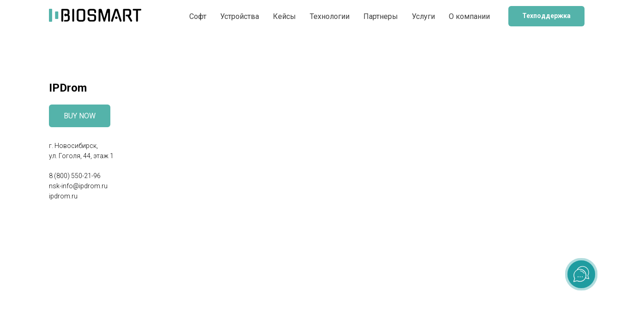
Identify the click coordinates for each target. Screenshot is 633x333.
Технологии (330, 16)
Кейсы (284, 16)
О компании (469, 16)
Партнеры (380, 16)
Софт (197, 16)
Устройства (239, 16)
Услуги (423, 16)
